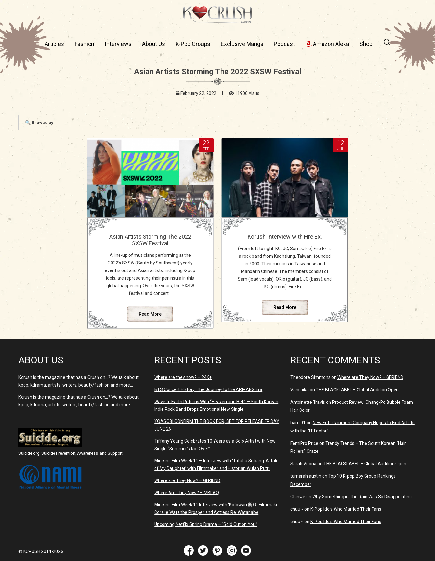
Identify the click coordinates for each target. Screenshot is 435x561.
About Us (153, 43)
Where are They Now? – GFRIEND (187, 480)
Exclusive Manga (242, 43)
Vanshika (299, 389)
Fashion (84, 43)
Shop (366, 43)
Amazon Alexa (327, 43)
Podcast (284, 43)
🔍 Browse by (39, 122)
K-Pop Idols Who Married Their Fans (345, 509)
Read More (150, 314)
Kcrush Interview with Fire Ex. (285, 236)
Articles (54, 43)
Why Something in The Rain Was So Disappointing (362, 496)
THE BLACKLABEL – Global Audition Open (357, 389)
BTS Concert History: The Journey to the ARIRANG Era (208, 389)
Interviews (118, 43)
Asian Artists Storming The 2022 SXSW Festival (150, 240)
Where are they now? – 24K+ (183, 377)
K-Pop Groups (193, 43)
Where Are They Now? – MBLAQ (186, 492)
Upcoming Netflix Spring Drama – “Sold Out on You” (205, 524)
